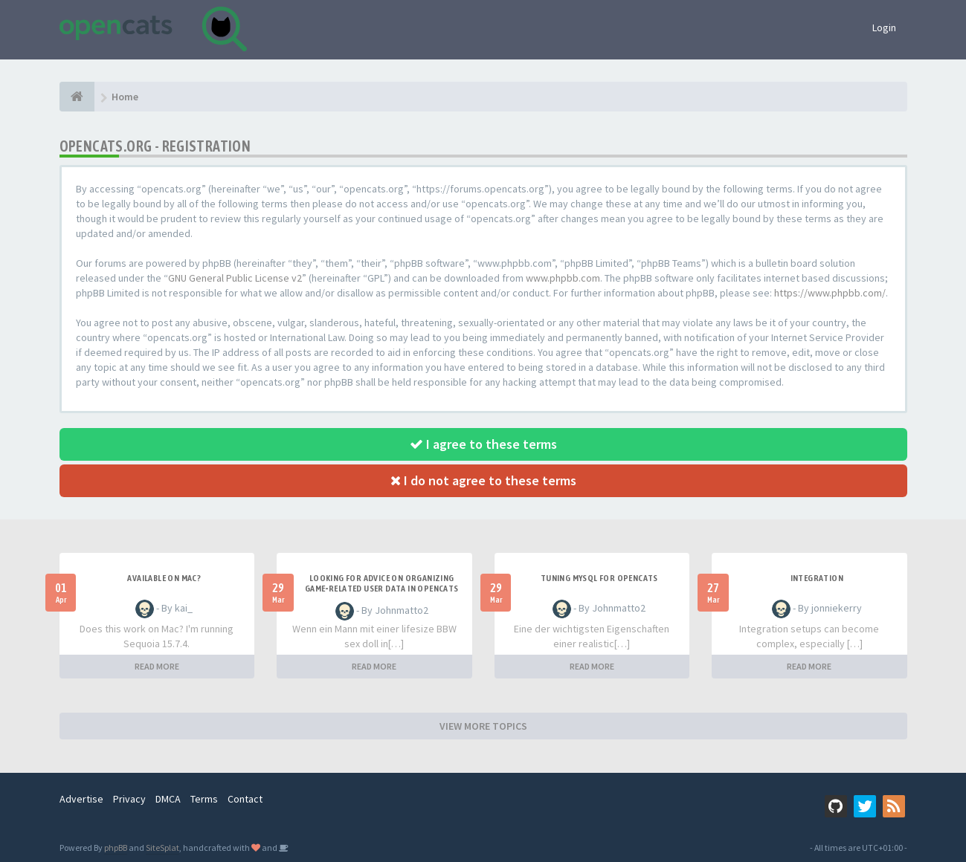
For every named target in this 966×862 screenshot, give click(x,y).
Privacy (129, 799)
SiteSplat (162, 847)
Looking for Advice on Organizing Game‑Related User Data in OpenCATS (382, 583)
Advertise (81, 799)
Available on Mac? (164, 578)
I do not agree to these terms (483, 480)
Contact (245, 799)
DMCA (168, 799)
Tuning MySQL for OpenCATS (599, 578)
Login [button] (884, 27)
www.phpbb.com (563, 278)
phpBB (115, 847)
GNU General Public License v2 (235, 278)
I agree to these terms (483, 444)
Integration (816, 578)
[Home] (76, 96)
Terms (204, 799)
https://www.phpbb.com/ (830, 292)
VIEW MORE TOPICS (483, 726)
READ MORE (157, 666)
